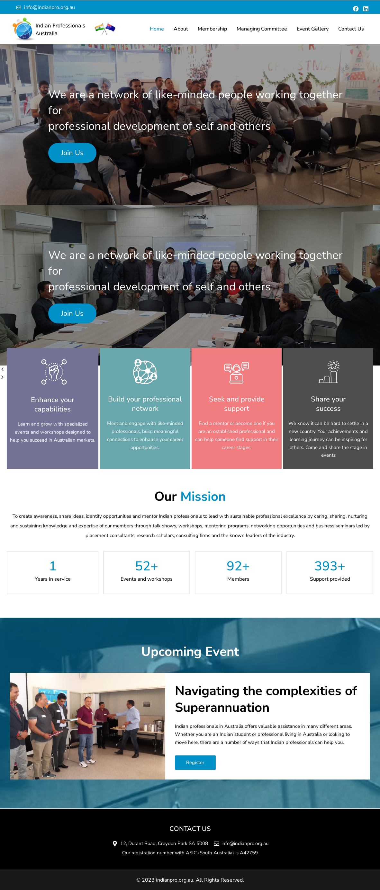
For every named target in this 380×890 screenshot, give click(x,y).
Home (157, 28)
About (181, 28)
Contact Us (351, 28)
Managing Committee (262, 28)
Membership (212, 28)
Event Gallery (313, 28)
